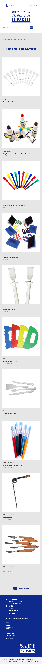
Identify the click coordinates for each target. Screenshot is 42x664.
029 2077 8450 (33, 5)
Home (3, 39)
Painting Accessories (11, 39)
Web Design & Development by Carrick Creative (22, 662)
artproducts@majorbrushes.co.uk (18, 618)
